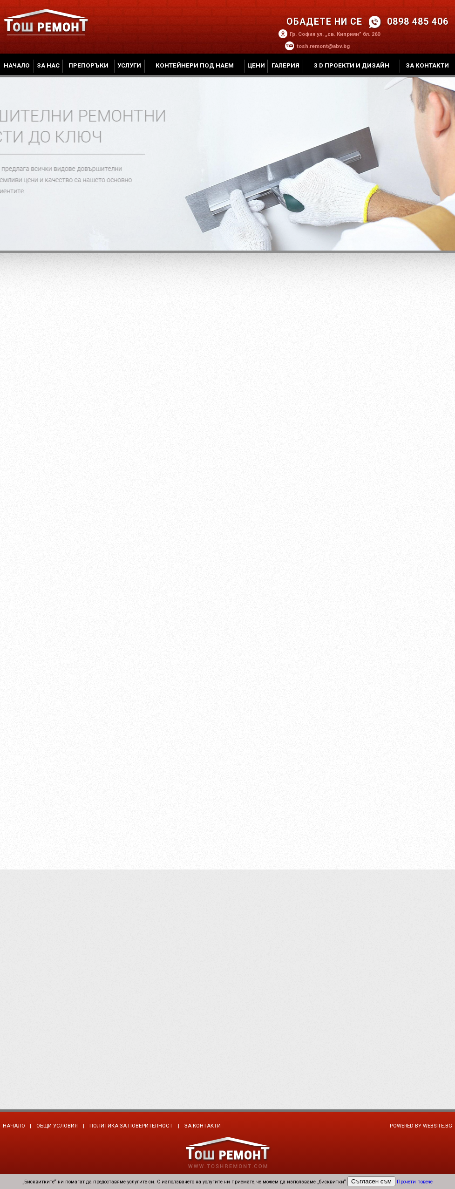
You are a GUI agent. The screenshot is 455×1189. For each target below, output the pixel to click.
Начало (17, 65)
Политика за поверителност (131, 1126)
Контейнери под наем (195, 65)
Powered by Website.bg (421, 1126)
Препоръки (88, 65)
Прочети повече (415, 1182)
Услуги (129, 65)
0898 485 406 (417, 21)
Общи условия (57, 1126)
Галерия (285, 65)
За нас (48, 65)
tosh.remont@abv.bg (323, 46)
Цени (256, 65)
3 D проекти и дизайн (351, 65)
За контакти (427, 65)
